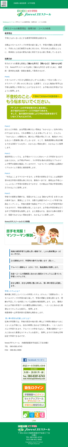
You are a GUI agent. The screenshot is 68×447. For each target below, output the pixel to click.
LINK (34, 421)
